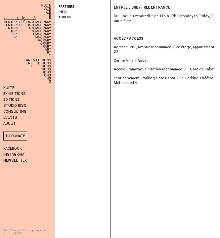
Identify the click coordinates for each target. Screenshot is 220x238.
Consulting (14, 111)
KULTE (8, 87)
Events (10, 117)
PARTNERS (67, 7)
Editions (11, 99)
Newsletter (15, 160)
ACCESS (65, 17)
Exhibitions (14, 93)
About (9, 123)
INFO (62, 12)
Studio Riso (14, 105)
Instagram (13, 154)
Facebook (12, 148)
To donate (15, 136)
